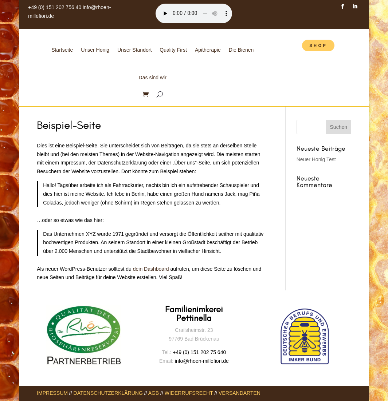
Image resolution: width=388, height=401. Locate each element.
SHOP (318, 45)
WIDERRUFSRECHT (189, 393)
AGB (153, 393)
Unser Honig (95, 50)
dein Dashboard (151, 269)
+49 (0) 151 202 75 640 (199, 352)
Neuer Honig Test (316, 159)
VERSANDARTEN (239, 393)
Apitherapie (208, 50)
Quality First (173, 50)
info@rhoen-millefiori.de (201, 361)
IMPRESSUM (52, 393)
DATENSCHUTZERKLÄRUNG (108, 393)
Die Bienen (241, 50)
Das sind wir (152, 77)
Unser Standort (134, 50)
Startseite (62, 50)
